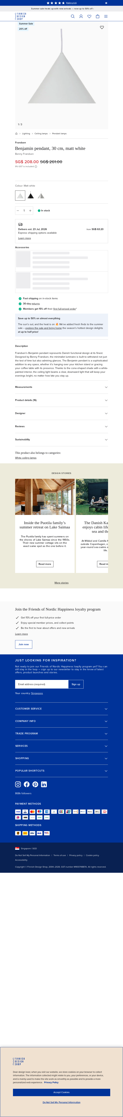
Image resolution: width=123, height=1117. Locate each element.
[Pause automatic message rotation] (106, 3)
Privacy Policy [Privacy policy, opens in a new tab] (51, 1082)
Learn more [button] (24, 238)
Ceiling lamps (41, 133)
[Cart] (97, 16)
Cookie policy (92, 855)
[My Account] (81, 16)
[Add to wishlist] (102, 27)
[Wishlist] (89, 16)
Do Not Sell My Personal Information (32, 855)
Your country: (23, 693)
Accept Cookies (61, 1092)
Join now (24, 644)
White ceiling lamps (26, 457)
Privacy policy (75, 855)
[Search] (72, 16)
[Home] (16, 133)
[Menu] (105, 16)
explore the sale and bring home (43, 328)
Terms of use (59, 855)
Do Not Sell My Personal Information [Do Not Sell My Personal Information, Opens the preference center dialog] (61, 1102)
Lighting (26, 133)
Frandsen (20, 142)
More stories (62, 582)
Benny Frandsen (24, 153)
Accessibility (21, 860)
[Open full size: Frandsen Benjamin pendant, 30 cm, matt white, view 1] (61, 75)
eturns (36, 303)
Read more (45, 564)
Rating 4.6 (71, 3)
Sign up (76, 684)
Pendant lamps (59, 133)
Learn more (21, 634)
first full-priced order (64, 308)
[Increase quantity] (30, 211)
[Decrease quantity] (18, 211)
